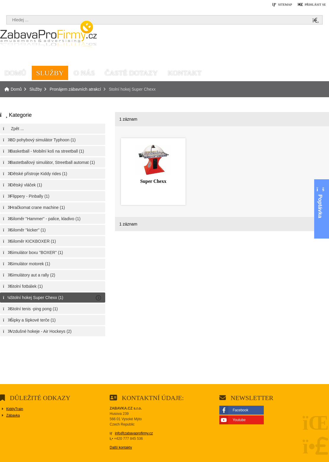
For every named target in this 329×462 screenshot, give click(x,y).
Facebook (240, 410)
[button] (312, 4)
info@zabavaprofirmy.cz (134, 433)
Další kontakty (121, 447)
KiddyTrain (14, 409)
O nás (84, 73)
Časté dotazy (131, 73)
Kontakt (185, 73)
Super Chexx (153, 181)
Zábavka (13, 415)
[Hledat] (315, 20)
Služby (50, 73)
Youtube (239, 420)
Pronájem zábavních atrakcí (75, 89)
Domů (48, 36)
